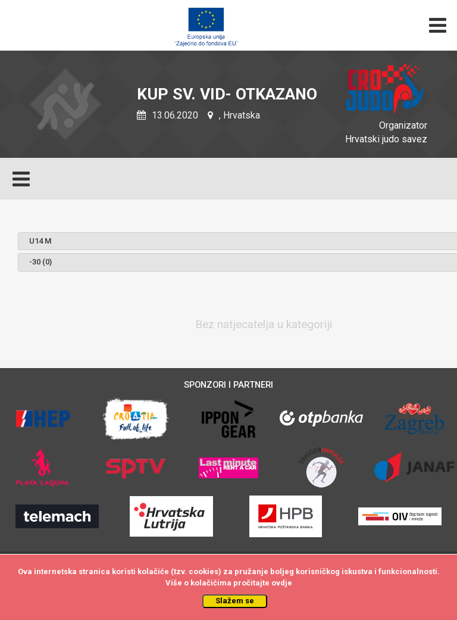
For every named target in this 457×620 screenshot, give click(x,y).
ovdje (281, 582)
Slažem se (234, 600)
